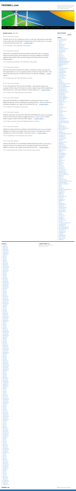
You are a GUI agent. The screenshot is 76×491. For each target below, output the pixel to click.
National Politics (62, 154)
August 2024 (5, 271)
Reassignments (61, 190)
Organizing (61, 163)
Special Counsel (62, 210)
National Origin (62, 153)
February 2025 (5, 263)
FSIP (15, 78)
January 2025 (5, 264)
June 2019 (5, 356)
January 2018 (5, 380)
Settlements (61, 206)
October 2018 (5, 367)
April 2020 (5, 342)
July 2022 (4, 306)
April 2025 (5, 260)
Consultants (61, 73)
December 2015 (6, 415)
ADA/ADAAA (61, 40)
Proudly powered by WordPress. (65, 487)
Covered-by (61, 76)
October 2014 (5, 434)
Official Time (61, 160)
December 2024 (6, 266)
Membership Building (63, 147)
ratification (61, 188)
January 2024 (5, 281)
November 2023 (6, 284)
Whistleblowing (62, 235)
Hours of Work (61, 129)
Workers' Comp (61, 238)
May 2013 (5, 456)
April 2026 (5, 245)
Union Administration (63, 227)
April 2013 (5, 458)
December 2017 (6, 381)
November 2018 (6, 366)
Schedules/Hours (62, 204)
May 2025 (5, 259)
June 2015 (5, 423)
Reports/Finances (62, 196)
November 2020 (6, 332)
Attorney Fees (61, 51)
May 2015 (5, 424)
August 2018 (5, 370)
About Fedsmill (11, 27)
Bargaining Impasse (62, 58)
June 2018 (5, 373)
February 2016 (5, 412)
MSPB (60, 151)
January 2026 (5, 249)
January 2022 (5, 314)
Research (60, 197)
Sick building (26, 61)
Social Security (61, 208)
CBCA (60, 66)
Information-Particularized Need (65, 133)
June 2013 (5, 455)
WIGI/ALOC (61, 236)
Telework (9, 92)
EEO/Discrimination (62, 92)
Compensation (61, 72)
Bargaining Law (10, 78)
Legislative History (62, 142)
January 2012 (5, 479)
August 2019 (5, 353)
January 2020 (5, 346)
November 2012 (6, 465)
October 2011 (5, 483)
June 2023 (5, 291)
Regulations (61, 192)
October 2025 (5, 252)
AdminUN (17, 36)
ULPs (60, 221)
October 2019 (5, 350)
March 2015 (5, 427)
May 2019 (5, 357)
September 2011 (6, 484)
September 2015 (6, 419)
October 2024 (5, 268)
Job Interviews (21, 135)
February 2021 (5, 330)
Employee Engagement (63, 97)
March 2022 (5, 311)
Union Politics (61, 229)
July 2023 (4, 289)
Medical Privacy (62, 146)
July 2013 (4, 453)
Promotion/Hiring (10, 135)
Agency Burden (62, 44)
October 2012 (5, 466)
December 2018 (6, 364)
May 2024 (5, 275)
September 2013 (6, 452)
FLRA (60, 105)
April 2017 (5, 392)
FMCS (60, 108)
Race (59, 186)
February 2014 (5, 445)
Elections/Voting (62, 96)
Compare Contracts (20, 27)
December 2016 (6, 398)
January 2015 (5, 430)
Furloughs (60, 115)
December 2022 (6, 299)
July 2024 (4, 272)
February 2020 (5, 345)
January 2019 (5, 363)
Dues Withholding (62, 85)
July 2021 (4, 323)
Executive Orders (62, 101)
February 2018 (5, 378)
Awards (60, 53)
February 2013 (5, 460)
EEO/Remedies (61, 94)
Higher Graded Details (63, 128)
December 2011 (6, 480)
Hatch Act (60, 125)
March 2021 (5, 328)
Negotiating (61, 157)
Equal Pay (60, 100)
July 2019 (4, 355)
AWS (60, 54)
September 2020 (6, 335)
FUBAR (60, 114)
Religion (9, 121)
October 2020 (5, 334)
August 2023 (5, 288)
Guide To (28, 27)
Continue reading (29, 43)
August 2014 (5, 437)
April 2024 (5, 277)
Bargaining (61, 57)
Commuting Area (62, 71)
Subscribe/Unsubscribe (55, 27)
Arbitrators (17, 106)
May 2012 (5, 473)
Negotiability (61, 156)
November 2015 (6, 416)
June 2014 (5, 440)
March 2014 (5, 444)
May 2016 (5, 408)
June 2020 (5, 339)
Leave (60, 140)
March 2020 (5, 344)
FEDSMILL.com (10, 5)
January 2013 (5, 462)
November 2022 (6, 300)
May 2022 (5, 309)
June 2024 (5, 274)
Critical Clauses (62, 78)
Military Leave (61, 149)
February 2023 (5, 296)
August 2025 (5, 254)
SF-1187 (47, 27)
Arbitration (9, 106)
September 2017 (6, 385)
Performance (61, 171)
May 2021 (5, 325)
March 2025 (5, 261)
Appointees (61, 46)
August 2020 (5, 337)
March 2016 (5, 410)
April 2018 (5, 376)
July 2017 (4, 388)
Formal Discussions (62, 111)
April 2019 (5, 359)
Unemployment (61, 225)
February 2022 (5, 313)
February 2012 (5, 477)
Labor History (61, 136)
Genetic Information (62, 118)
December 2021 (6, 316)
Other (60, 164)
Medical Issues (61, 144)
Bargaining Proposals (63, 62)
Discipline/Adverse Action (12, 150)
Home (4, 27)
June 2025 (5, 257)
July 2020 (4, 338)
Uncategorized (61, 224)
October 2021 (5, 318)
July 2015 (4, 421)
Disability (60, 82)
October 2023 (5, 285)
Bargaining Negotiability (63, 61)
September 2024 (6, 270)
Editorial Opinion (62, 87)
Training (60, 217)
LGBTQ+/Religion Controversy (26, 121)
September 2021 (6, 320)
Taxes (60, 213)
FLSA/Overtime (62, 107)
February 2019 (5, 362)
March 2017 (5, 394)
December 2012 (6, 463)
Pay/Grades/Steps (62, 169)
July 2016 (4, 405)
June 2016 (5, 406)
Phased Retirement (62, 172)
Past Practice (61, 168)
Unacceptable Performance (64, 222)
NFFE (60, 158)
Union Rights (10, 45)
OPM (60, 161)
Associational (61, 50)
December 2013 (6, 448)
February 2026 (5, 247)
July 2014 (4, 438)
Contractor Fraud (62, 75)
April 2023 (5, 293)
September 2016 (6, 402)
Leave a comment (26, 45)
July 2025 (4, 256)
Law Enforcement (62, 137)
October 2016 (5, 401)
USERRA (60, 234)
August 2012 (5, 469)
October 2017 (5, 384)
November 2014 (6, 433)
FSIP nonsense (23, 78)
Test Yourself (61, 215)
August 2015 (5, 420)
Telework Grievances (19, 92)
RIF (59, 201)
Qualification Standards (63, 183)
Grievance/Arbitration (63, 122)
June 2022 (5, 307)
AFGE (60, 41)
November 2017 (6, 382)
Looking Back (19, 45)
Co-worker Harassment (63, 68)
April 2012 (5, 474)
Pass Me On (61, 167)
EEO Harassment (62, 89)
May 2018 (5, 374)
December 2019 (6, 348)
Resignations (61, 199)
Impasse (60, 130)
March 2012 (5, 476)
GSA (59, 124)
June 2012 (5, 472)
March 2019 (5, 360)
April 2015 (5, 426)
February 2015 (5, 428)
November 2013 (6, 449)
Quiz (59, 185)
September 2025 (6, 253)
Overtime (60, 165)
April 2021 (5, 327)
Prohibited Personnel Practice (64, 181)
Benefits (60, 65)
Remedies (20, 150)
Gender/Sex (61, 117)
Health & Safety (62, 126)
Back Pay (60, 55)
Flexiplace (61, 104)
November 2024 (6, 267)
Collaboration (61, 69)
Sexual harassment (62, 207)
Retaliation (61, 200)
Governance (61, 119)
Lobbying (60, 143)
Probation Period (62, 179)
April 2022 (5, 310)
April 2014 (5, 442)
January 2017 (5, 396)
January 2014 (5, 447)
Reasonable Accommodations (13, 61)
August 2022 (5, 305)
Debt (59, 79)
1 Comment (29, 78)
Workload (60, 239)
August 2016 (5, 403)
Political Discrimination (63, 174)
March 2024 (5, 278)
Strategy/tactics (61, 211)
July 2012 (4, 470)
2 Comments (36, 121)
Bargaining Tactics (62, 64)
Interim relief (29, 150)
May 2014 (5, 441)
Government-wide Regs (63, 121)
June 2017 (5, 389)
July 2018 (4, 371)
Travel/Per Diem (62, 220)
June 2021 (5, 324)
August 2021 (5, 321)
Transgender (13, 121)
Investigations (61, 135)
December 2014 (6, 431)
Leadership (61, 139)
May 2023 (5, 292)
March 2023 (5, 295)
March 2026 (5, 246)
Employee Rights (62, 98)
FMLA (60, 110)
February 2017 (5, 395)
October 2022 (5, 302)
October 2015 (5, 417)
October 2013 (5, 451)
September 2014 (6, 435)
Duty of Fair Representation (64, 86)
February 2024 (5, 279)
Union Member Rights (63, 228)
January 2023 (5, 298)
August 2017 (5, 387)
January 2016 (5, 413)
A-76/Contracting (62, 39)
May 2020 (5, 341)
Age (59, 43)
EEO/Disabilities (62, 90)
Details (60, 80)
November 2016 (6, 399)
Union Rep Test (61, 231)
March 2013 (5, 459)
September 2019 (6, 352)
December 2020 (6, 331)
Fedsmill (60, 103)
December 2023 (6, 282)
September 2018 (6, 369)
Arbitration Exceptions (63, 48)
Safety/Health (61, 203)
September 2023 (6, 286)
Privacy (33, 27)
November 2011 (6, 481)
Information (61, 132)
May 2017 (5, 391)
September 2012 (6, 467)
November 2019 (6, 349)
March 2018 (5, 377)
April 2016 (5, 409)
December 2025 (6, 250)
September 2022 (6, 303)
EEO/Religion (61, 93)
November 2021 (6, 317)
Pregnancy (61, 175)
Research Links (39, 27)
